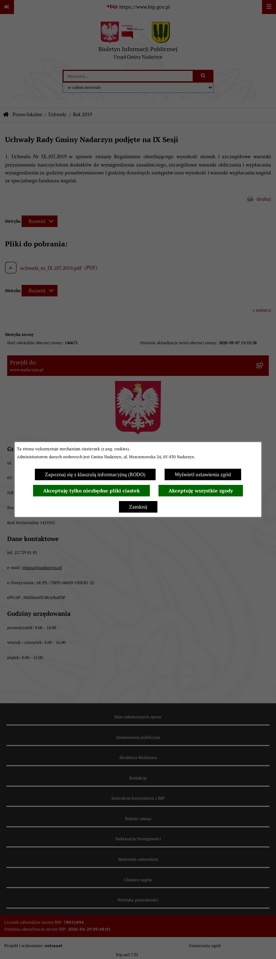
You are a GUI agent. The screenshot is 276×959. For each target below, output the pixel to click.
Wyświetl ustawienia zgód (203, 474)
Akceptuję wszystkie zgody (201, 490)
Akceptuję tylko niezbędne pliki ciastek (91, 490)
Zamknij (138, 507)
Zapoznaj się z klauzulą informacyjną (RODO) (95, 474)
